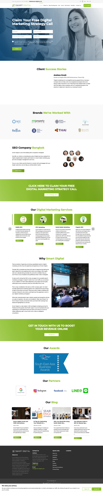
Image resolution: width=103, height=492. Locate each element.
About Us (45, 5)
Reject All (86, 489)
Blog (54, 461)
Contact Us (78, 5)
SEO (59, 5)
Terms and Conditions (58, 467)
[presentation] (10, 229)
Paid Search (67, 5)
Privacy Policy (56, 469)
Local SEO (55, 455)
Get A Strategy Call (51, 194)
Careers (54, 463)
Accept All (96, 489)
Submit (16, 48)
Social (62, 5)
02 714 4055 (87, 5)
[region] (51, 488)
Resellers (73, 5)
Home (41, 5)
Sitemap (55, 465)
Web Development (53, 5)
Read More (26, 240)
